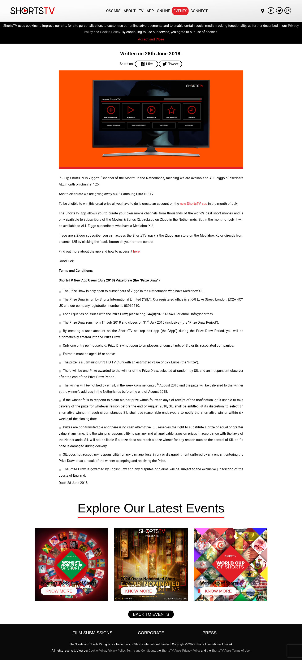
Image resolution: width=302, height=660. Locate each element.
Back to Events (151, 614)
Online (163, 11)
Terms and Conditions (141, 650)
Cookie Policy (110, 32)
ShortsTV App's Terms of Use (231, 650)
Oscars (113, 11)
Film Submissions (92, 632)
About (130, 11)
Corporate (151, 632)
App (150, 11)
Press (209, 632)
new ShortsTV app (193, 204)
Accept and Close (151, 39)
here (136, 251)
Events (180, 11)
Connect (199, 11)
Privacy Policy (116, 650)
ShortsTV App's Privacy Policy (180, 650)
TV (141, 11)
